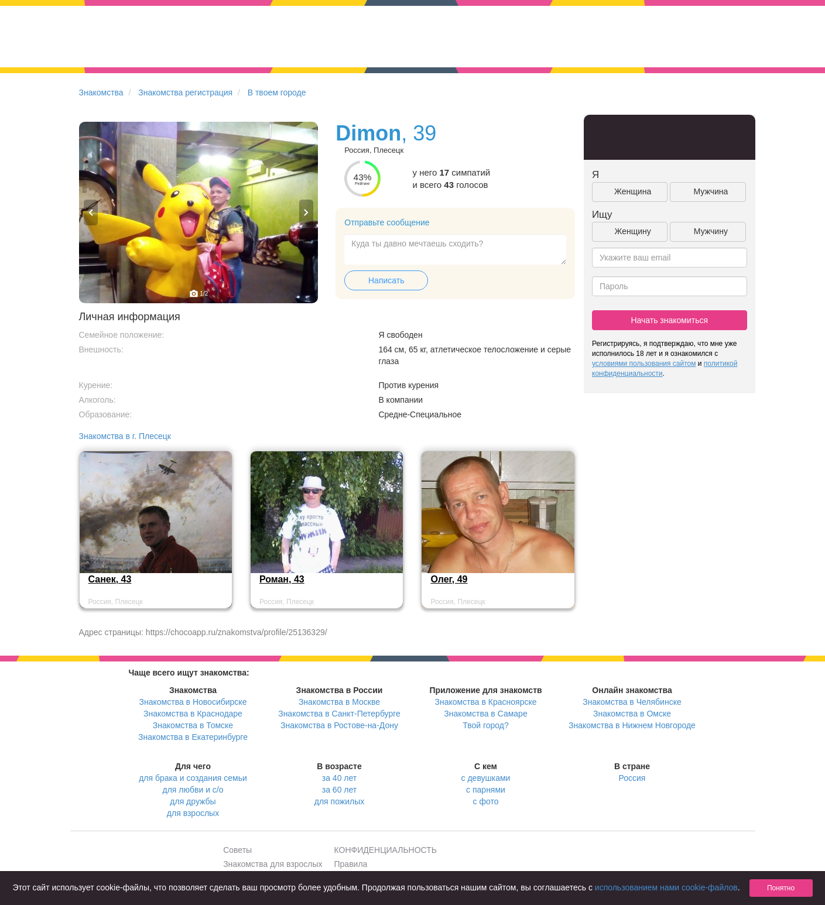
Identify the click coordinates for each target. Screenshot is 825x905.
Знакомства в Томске (193, 725)
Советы (237, 850)
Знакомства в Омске (632, 713)
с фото (486, 801)
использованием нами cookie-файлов (666, 887)
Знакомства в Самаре (485, 713)
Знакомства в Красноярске (485, 702)
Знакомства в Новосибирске (193, 702)
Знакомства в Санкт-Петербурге (339, 713)
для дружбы (192, 801)
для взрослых (193, 813)
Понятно (781, 888)
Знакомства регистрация (185, 92)
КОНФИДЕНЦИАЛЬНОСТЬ (385, 850)
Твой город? (486, 725)
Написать (386, 280)
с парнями (485, 789)
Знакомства (101, 92)
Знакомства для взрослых (272, 864)
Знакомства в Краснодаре (192, 713)
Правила (351, 864)
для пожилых (339, 801)
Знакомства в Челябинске (632, 702)
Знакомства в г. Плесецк (125, 436)
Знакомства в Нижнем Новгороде (632, 725)
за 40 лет (339, 778)
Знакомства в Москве (339, 702)
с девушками (486, 778)
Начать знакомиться (669, 320)
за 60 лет (339, 789)
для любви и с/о (192, 789)
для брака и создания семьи (193, 778)
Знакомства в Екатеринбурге (193, 737)
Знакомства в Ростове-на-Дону (339, 725)
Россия (632, 778)
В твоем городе (277, 92)
